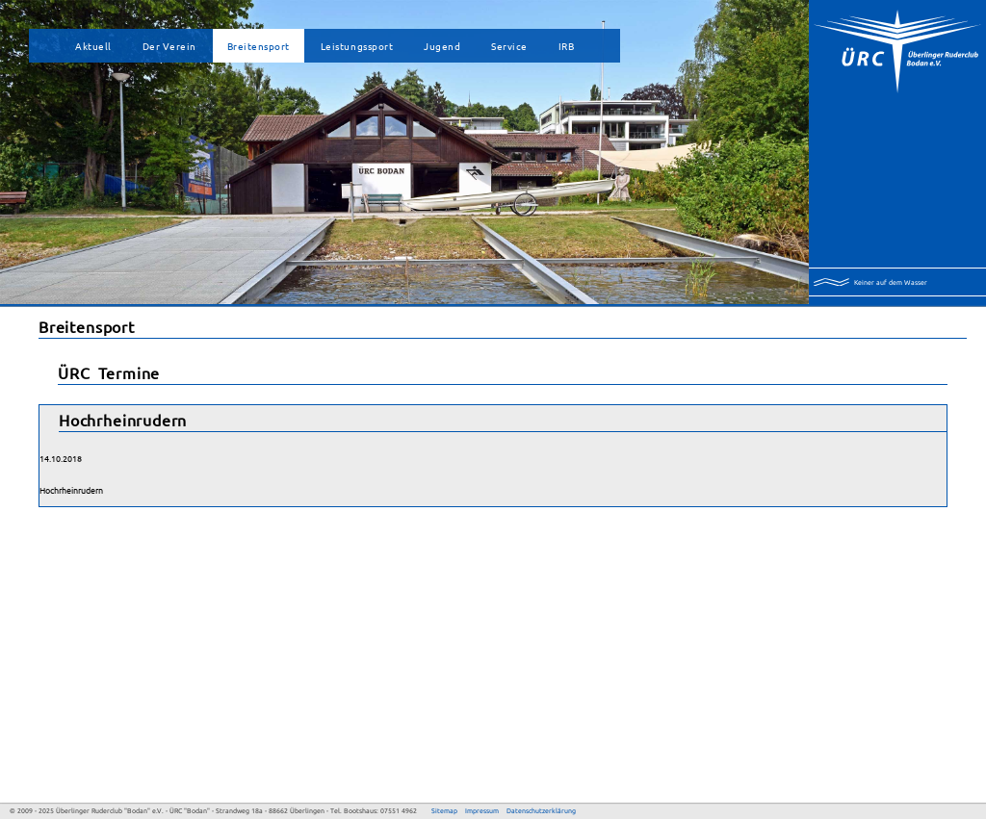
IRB (566, 45)
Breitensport (258, 45)
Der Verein (169, 45)
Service (509, 45)
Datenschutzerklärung (541, 810)
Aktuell (93, 45)
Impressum (482, 810)
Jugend (442, 45)
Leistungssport (357, 45)
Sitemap (444, 810)
